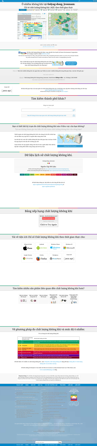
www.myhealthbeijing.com (47, 369)
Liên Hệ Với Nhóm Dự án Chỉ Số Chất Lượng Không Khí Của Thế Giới (27, 393)
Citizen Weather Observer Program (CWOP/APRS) (49, 430)
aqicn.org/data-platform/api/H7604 (54, 90)
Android (41, 247)
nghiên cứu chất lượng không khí (25, 397)
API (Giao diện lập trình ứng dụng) (24, 415)
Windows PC (69, 247)
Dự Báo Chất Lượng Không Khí (23, 412)
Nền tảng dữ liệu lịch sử (21, 417)
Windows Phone (55, 247)
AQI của (24, 13)
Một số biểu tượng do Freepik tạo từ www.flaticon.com (50, 412)
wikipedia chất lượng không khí (52, 361)
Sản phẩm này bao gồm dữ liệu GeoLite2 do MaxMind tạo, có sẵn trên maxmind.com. (54, 397)
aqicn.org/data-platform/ (48, 186)
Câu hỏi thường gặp (21, 407)
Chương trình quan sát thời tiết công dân (52, 405)
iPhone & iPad (27, 247)
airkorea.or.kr (45, 53)
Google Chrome (27, 257)
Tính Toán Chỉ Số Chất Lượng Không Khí (25, 410)
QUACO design (46, 420)
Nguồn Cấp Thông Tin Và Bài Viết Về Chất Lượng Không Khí (26, 401)
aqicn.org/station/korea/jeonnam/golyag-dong (60, 170)
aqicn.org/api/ (64, 91)
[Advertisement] (48, 198)
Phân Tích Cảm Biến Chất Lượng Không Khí (26, 404)
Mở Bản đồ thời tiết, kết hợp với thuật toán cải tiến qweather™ (53, 403)
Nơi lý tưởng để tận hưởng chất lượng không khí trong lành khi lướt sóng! (54, 418)
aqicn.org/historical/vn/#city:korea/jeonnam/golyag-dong (48, 184)
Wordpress (55, 257)
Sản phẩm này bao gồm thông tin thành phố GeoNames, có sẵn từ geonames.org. (52, 400)
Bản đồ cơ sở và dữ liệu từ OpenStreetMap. (52, 416)
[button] (60, 23)
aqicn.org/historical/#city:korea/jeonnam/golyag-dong (57, 168)
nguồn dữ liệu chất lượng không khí (24, 409)
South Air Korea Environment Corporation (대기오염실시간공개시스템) (48, 431)
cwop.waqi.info (45, 406)
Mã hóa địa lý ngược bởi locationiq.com (51, 414)
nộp (60, 442)
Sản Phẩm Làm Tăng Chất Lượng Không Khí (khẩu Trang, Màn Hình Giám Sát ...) (27, 414)
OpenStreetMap (70, 34)
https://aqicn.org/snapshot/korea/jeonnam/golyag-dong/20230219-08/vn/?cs (48, 79)
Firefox (41, 257)
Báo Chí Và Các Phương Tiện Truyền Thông (25, 394)
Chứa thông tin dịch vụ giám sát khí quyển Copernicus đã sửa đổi (54, 409)
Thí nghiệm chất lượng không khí (23, 402)
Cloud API (69, 257)
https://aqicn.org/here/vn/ (48, 74)
